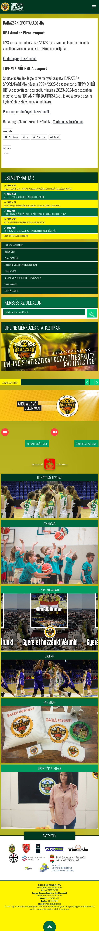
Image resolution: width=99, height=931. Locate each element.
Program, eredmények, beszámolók (26, 111)
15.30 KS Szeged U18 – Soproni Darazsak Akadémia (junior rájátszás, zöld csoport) (38, 187)
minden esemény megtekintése (16, 236)
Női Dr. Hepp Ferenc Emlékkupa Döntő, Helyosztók (24, 221)
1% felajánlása (11, 284)
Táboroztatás (10, 271)
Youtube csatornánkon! (68, 121)
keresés (91, 313)
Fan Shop (49, 702)
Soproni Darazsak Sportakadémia (22, 906)
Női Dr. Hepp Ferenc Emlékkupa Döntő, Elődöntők (24, 195)
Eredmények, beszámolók (20, 58)
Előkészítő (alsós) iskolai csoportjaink (21, 264)
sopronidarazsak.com (45, 906)
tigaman (66, 909)
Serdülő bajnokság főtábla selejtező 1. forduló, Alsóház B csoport (32, 204)
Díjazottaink (10, 251)
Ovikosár (49, 523)
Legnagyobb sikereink (14, 245)
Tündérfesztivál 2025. (86, 443)
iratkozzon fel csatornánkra (49, 464)
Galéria (49, 656)
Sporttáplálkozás (49, 768)
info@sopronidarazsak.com (52, 903)
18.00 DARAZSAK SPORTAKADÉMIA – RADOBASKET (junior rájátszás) (30, 229)
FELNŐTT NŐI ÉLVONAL (49, 477)
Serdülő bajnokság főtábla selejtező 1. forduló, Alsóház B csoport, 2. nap (35, 212)
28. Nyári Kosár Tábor (37, 443)
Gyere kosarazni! (49, 590)
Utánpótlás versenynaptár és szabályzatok (23, 277)
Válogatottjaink (11, 258)
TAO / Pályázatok (11, 290)
